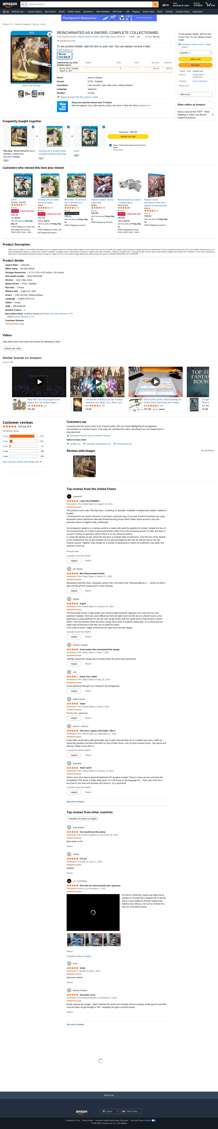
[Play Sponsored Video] (39, 382)
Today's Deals (74, 11)
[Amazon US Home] (81, 1113)
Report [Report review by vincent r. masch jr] (88, 755)
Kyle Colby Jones (108, 36)
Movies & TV (8, 24)
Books (62, 11)
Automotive (197, 11)
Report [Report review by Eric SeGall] (88, 591)
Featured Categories (23, 24)
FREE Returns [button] (65, 50)
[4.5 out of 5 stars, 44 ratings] (151, 210)
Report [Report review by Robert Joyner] (88, 718)
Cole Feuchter (63, 36)
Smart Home (148, 11)
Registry (136, 11)
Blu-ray (36, 24)
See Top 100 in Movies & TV (59, 314)
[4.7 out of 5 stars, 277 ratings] (45, 207)
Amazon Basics (35, 11)
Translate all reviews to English (82, 819)
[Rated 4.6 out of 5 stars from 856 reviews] (163, 406)
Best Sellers (50, 11)
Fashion (169, 11)
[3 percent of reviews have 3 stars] (23, 446)
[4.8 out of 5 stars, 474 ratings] (18, 205)
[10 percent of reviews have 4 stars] (23, 441)
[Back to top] (109, 1098)
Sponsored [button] (8, 362)
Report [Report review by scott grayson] (70, 846)
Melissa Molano (85, 36)
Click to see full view (31, 85)
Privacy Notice (87, 1120)
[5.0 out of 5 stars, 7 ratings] (124, 207)
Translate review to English (79, 956)
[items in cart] (210, 4)
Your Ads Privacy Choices (140, 1120)
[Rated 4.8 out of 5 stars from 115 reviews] (46, 406)
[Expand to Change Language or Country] (117, 1111)
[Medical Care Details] (25, 11)
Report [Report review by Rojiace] (88, 636)
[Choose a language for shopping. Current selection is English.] (108, 1111)
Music (160, 11)
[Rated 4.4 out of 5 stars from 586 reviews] (105, 406)
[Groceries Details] (93, 11)
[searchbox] (90, 4)
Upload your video (12, 348)
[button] (6, 12)
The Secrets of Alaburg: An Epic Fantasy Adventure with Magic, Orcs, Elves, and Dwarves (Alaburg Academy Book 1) (104, 401)
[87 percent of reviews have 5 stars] (23, 436)
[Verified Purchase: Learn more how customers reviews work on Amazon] (74, 507)
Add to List (185, 94)
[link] (54, 136)
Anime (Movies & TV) (24, 316)
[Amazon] (10, 4)
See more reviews (75, 801)
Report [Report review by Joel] (88, 691)
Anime (43, 24)
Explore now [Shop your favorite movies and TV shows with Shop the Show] (144, 105)
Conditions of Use (73, 1120)
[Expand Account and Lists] (190, 5)
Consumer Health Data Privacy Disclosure (111, 1120)
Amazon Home (183, 11)
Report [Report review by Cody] (70, 982)
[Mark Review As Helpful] (74, 561)
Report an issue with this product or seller (77, 97)
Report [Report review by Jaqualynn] (88, 792)
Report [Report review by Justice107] (88, 560)
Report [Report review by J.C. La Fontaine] (70, 951)
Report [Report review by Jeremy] (70, 873)
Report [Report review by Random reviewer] (88, 664)
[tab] (73, 444)
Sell (127, 11)
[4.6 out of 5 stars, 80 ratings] (98, 207)
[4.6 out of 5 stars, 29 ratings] (71, 207)
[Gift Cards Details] (123, 11)
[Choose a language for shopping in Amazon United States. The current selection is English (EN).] (165, 4)
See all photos (207, 450)
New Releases (103, 11)
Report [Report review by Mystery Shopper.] (70, 1012)
